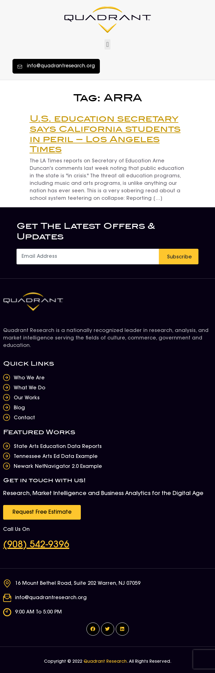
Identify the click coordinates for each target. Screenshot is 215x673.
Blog (19, 408)
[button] (107, 44)
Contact (24, 418)
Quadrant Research (105, 662)
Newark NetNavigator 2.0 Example (58, 466)
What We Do (29, 388)
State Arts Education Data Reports (58, 446)
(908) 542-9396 (36, 545)
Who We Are (29, 378)
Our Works (27, 398)
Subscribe (179, 257)
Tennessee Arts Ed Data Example (56, 456)
